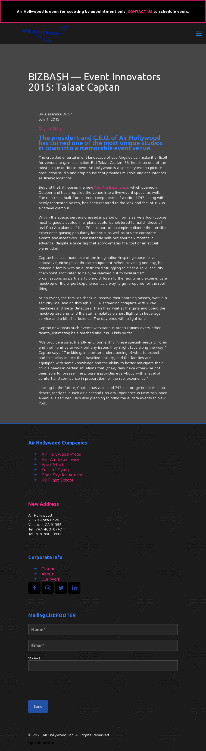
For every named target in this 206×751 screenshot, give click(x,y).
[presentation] (69, 688)
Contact (49, 568)
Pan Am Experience (111, 187)
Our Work (51, 579)
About (48, 573)
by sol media (41, 742)
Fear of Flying (55, 469)
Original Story (50, 128)
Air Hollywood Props (61, 454)
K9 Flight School (57, 479)
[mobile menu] (198, 33)
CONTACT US (140, 11)
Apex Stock (53, 464)
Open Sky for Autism (62, 474)
